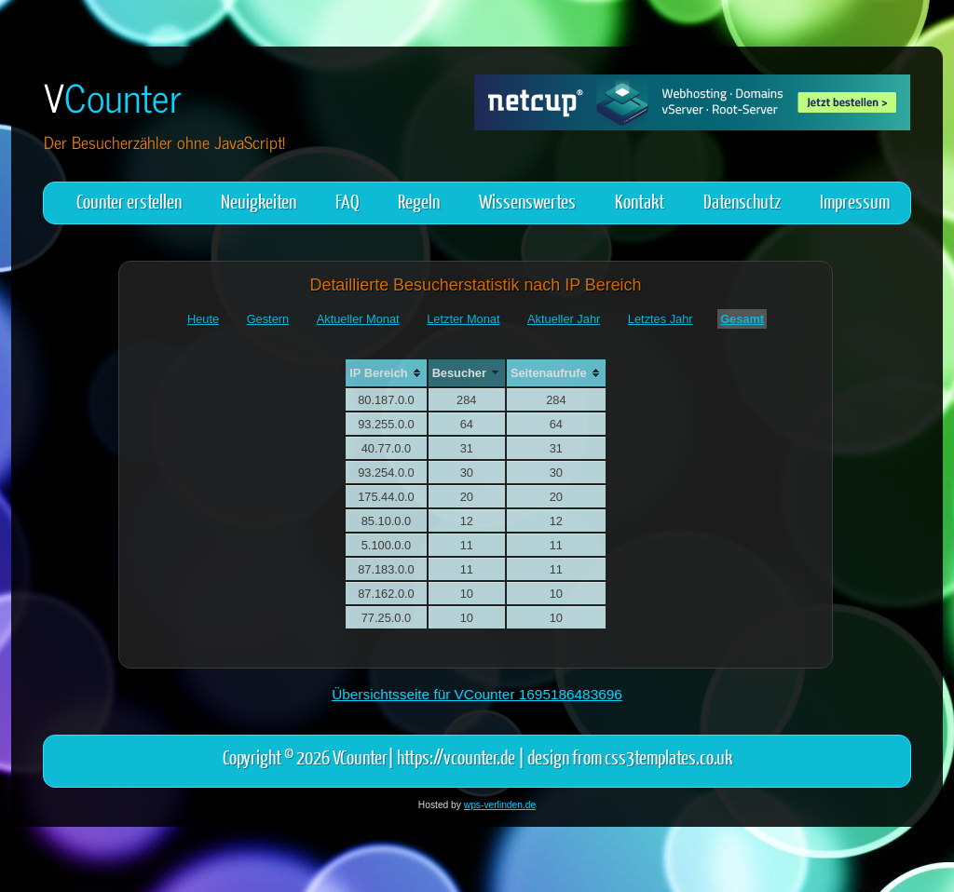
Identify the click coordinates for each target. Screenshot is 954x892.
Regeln (419, 200)
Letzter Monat (463, 319)
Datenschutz (742, 200)
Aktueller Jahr (563, 319)
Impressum (855, 200)
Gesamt (742, 319)
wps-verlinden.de (500, 805)
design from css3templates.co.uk (629, 756)
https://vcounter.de (456, 756)
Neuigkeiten (258, 200)
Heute (203, 319)
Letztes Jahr (660, 319)
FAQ (347, 200)
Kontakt (639, 200)
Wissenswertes (527, 200)
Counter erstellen (129, 200)
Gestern (268, 319)
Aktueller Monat (358, 319)
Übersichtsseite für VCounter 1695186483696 (477, 694)
